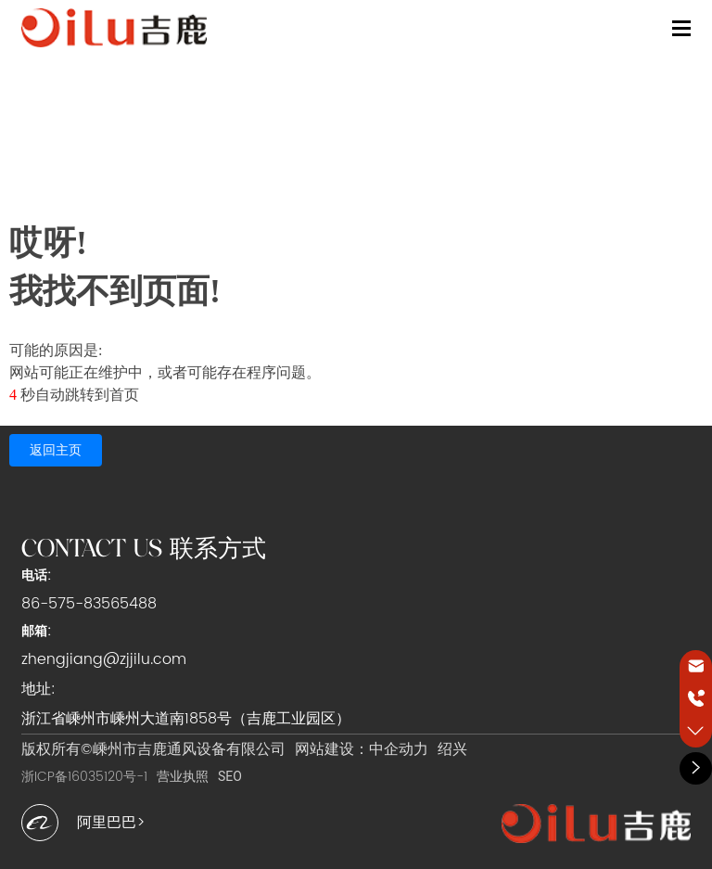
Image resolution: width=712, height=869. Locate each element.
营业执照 (183, 776)
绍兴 (452, 749)
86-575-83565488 (89, 604)
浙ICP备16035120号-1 (84, 776)
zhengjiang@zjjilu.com (103, 659)
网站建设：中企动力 (361, 749)
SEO (230, 776)
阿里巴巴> (111, 823)
